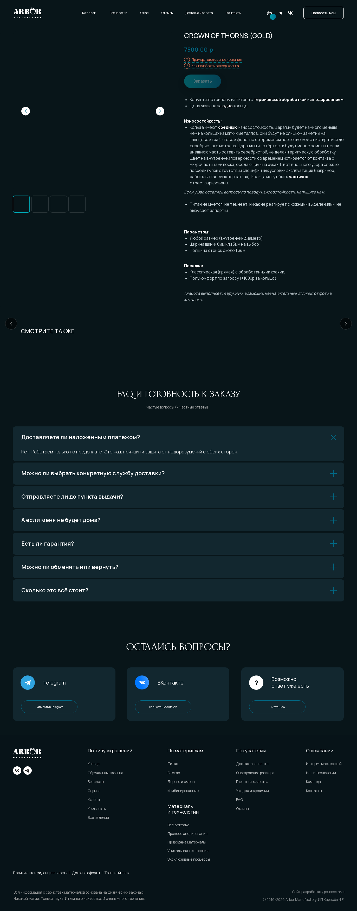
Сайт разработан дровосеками (318, 891)
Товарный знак (116, 872)
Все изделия (98, 817)
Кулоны (94, 799)
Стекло (173, 772)
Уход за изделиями (252, 790)
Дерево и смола (181, 781)
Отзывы (167, 13)
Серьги (94, 790)
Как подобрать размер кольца (215, 65)
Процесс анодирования (187, 833)
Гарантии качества (252, 781)
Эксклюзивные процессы (188, 859)
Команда (313, 781)
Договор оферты (86, 872)
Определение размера (255, 772)
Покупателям (251, 750)
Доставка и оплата (199, 13)
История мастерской (324, 763)
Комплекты (97, 808)
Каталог (89, 13)
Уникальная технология (188, 850)
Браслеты (96, 781)
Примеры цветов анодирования (217, 59)
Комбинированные (183, 790)
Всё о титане (178, 824)
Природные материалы (186, 842)
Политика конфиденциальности (40, 872)
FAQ (239, 799)
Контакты (233, 13)
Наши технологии (321, 772)
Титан (172, 763)
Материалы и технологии (183, 809)
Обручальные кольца (105, 772)
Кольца (94, 763)
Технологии (118, 13)
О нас (144, 13)
